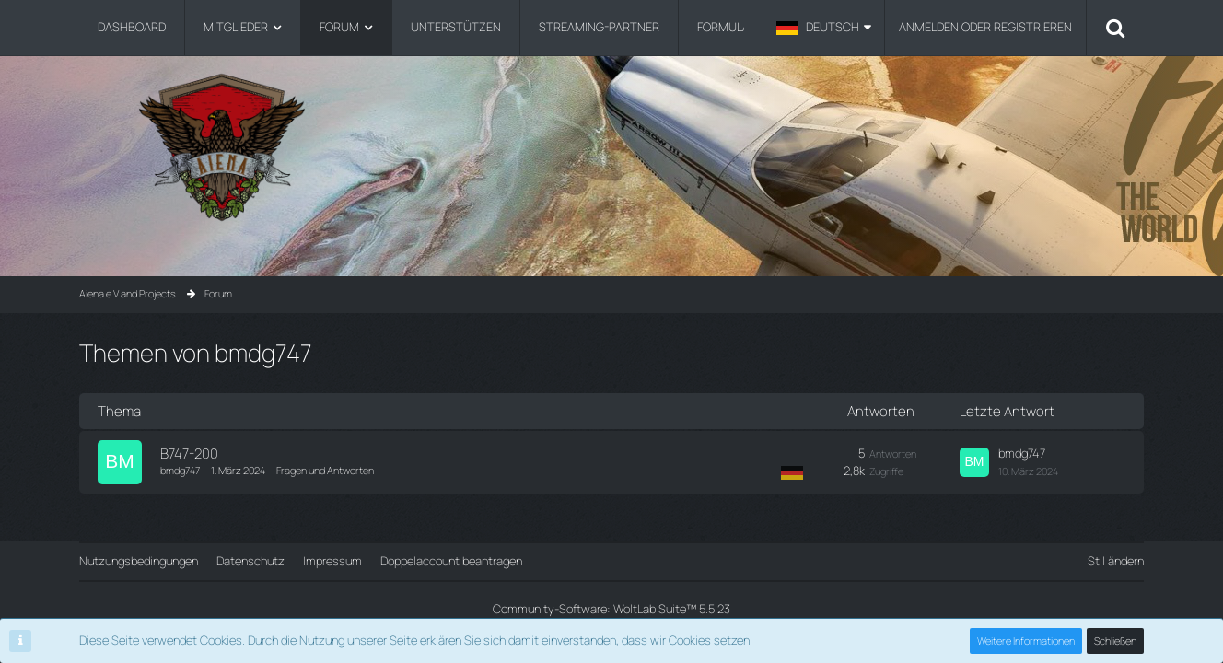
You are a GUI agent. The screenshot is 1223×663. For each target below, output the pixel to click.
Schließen (1115, 640)
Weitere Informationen (1026, 640)
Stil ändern (1116, 560)
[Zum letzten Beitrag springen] (974, 462)
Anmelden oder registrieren (985, 26)
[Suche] (1115, 27)
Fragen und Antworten (325, 470)
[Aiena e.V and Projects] (611, 146)
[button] (824, 27)
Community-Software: (611, 608)
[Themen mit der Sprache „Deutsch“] (792, 472)
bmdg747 (180, 470)
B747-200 (189, 453)
